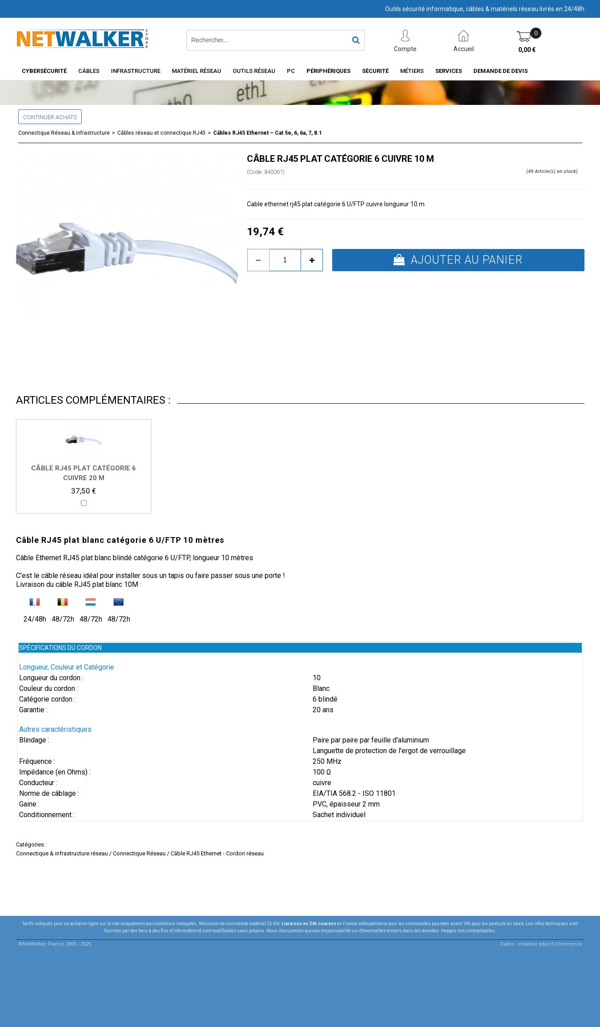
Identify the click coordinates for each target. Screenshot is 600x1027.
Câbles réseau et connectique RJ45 (161, 133)
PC (291, 71)
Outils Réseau (254, 71)
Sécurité (375, 71)
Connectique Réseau (139, 853)
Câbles (88, 71)
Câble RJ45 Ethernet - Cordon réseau (217, 853)
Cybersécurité (44, 71)
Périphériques (328, 71)
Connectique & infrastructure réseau (62, 853)
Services (448, 71)
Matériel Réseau (196, 71)
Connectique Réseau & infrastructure (64, 133)
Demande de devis (500, 71)
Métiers (412, 71)
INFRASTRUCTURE (135, 71)
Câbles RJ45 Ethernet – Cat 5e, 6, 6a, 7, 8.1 (267, 133)
